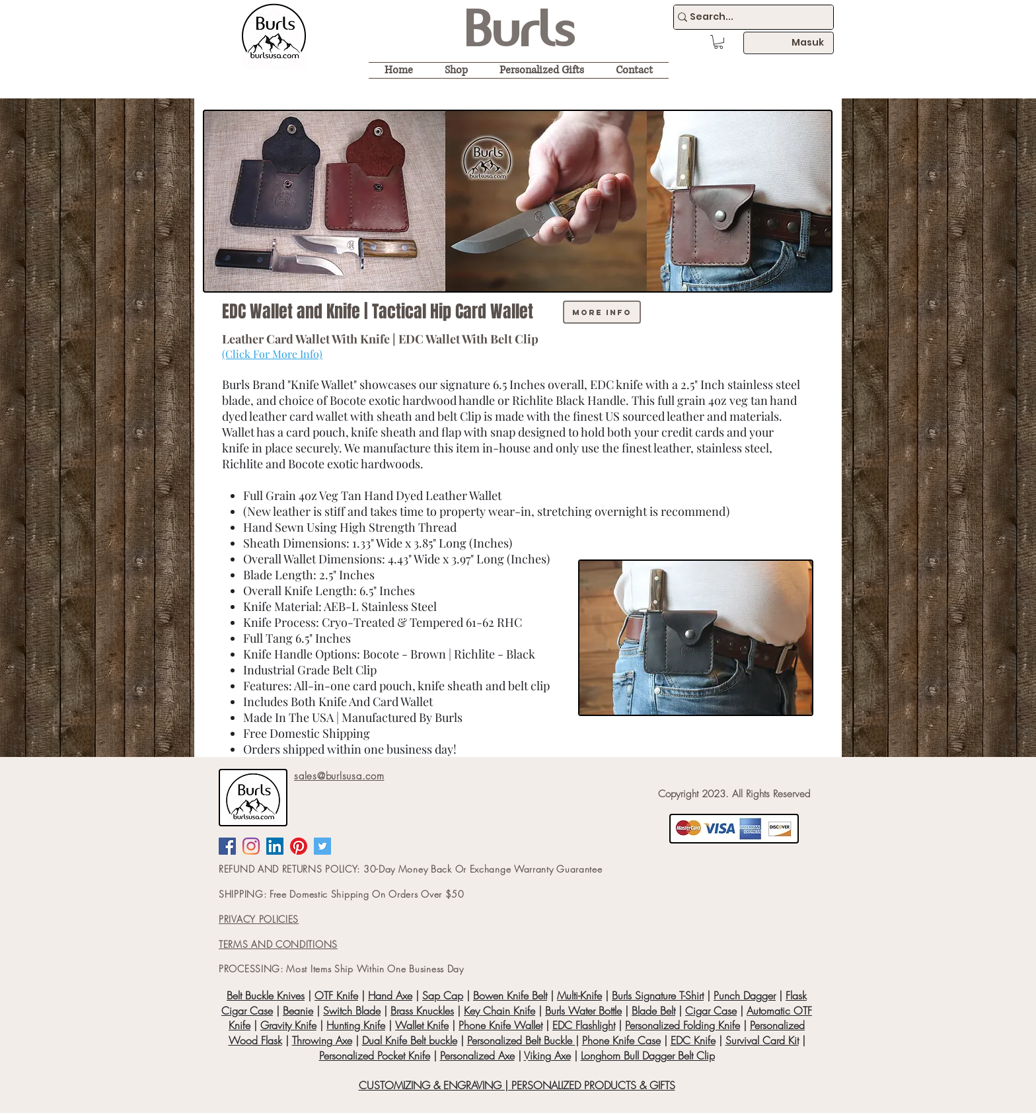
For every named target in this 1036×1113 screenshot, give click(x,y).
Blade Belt (653, 1010)
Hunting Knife (355, 1025)
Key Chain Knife (499, 1010)
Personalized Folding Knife (682, 1025)
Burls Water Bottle (583, 1010)
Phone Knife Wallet (500, 1025)
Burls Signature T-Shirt (658, 995)
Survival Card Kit (762, 1040)
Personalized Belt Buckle (521, 1040)
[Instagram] (251, 846)
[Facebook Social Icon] (227, 846)
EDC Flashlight (583, 1025)
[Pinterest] (298, 846)
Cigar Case (711, 1010)
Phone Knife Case (621, 1040)
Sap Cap (442, 995)
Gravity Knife (288, 1025)
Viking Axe (547, 1055)
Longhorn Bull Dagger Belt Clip (648, 1055)
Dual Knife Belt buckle (409, 1040)
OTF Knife (336, 995)
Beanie (298, 1010)
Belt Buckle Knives (266, 995)
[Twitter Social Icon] (322, 846)
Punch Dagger (745, 995)
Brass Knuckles (422, 1010)
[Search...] (747, 17)
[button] (718, 42)
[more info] (602, 312)
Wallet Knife (422, 1025)
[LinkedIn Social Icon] (274, 846)
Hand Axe (390, 995)
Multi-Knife (579, 995)
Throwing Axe (322, 1040)
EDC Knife (693, 1040)
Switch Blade (352, 1010)
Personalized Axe (477, 1055)
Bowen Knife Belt (510, 995)
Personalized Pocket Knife (374, 1055)
